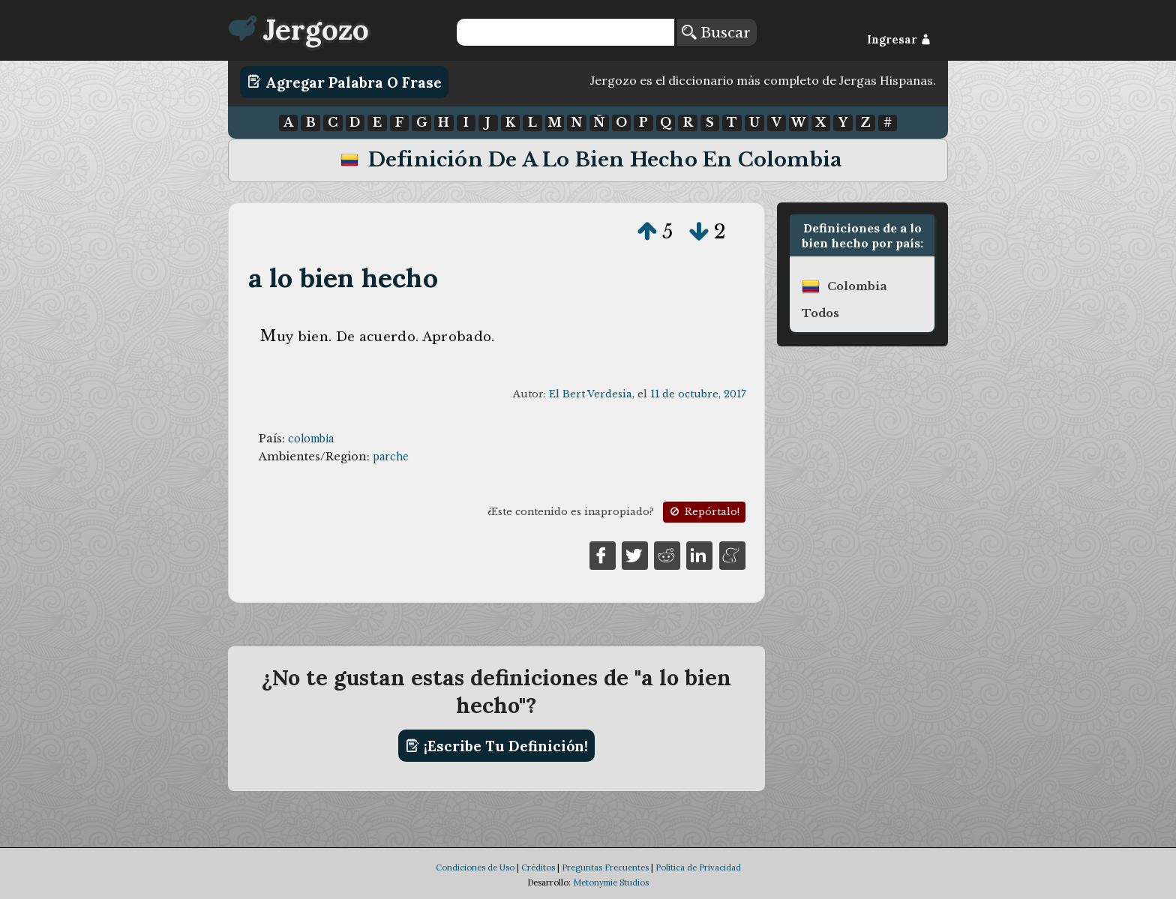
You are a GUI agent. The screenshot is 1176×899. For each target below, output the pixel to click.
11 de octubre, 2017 (698, 394)
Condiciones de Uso (475, 867)
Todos (820, 313)
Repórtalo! (704, 511)
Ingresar (899, 39)
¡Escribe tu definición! (497, 746)
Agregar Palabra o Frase (345, 82)
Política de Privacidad (698, 867)
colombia (311, 438)
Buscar (716, 32)
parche (391, 456)
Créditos (538, 867)
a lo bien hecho (343, 278)
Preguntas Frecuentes (605, 867)
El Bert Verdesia (590, 394)
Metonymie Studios (611, 882)
